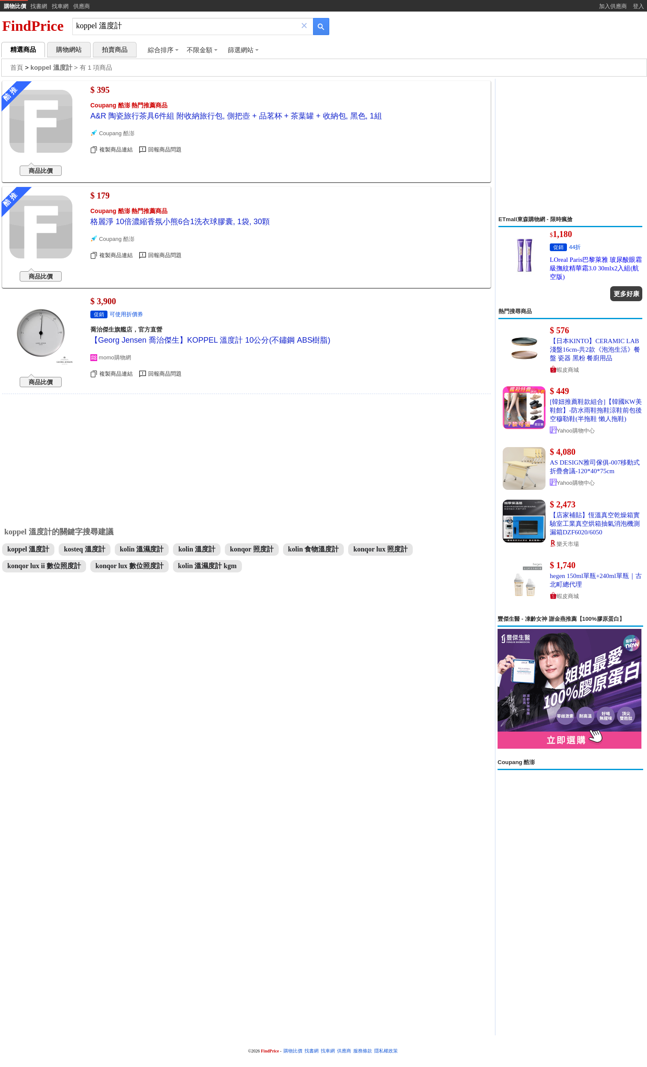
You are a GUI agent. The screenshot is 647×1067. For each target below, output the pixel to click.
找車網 (60, 6)
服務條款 (362, 1051)
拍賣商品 (115, 49)
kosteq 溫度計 (84, 549)
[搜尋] (187, 26)
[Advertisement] (570, 147)
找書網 (38, 6)
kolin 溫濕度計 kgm (207, 565)
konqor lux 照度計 (380, 549)
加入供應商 (613, 6)
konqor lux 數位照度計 (129, 565)
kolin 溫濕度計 (142, 549)
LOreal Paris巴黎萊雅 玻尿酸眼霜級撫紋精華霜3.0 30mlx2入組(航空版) (596, 268)
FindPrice (33, 26)
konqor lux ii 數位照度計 (44, 565)
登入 (638, 6)
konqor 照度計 (252, 549)
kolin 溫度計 (196, 549)
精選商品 (23, 49)
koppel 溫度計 (28, 549)
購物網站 (69, 49)
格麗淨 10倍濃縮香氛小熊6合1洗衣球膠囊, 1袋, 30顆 (180, 221)
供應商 (81, 6)
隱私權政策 (386, 1051)
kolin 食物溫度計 (313, 549)
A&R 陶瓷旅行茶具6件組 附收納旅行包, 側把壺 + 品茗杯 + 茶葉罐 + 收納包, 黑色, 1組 (236, 116)
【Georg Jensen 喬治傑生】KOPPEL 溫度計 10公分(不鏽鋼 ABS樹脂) (210, 340)
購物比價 (15, 6)
